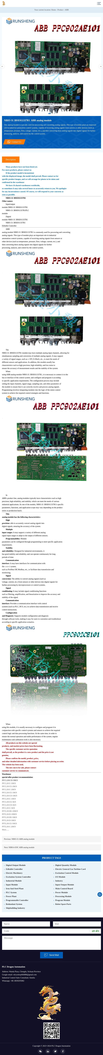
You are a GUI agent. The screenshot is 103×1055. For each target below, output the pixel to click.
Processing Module (63, 896)
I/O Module (60, 877)
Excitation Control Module (66, 873)
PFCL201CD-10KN (9, 796)
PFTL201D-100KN (9, 814)
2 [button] (52, 114)
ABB (67, 10)
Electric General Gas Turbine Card (70, 869)
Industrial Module (14, 881)
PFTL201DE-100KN (10, 811)
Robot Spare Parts (63, 904)
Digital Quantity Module (65, 865)
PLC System (11, 892)
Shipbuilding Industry (15, 908)
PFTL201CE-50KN (9, 824)
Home (53, 10)
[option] (51, 66)
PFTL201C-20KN (9, 827)
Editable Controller (14, 869)
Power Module (61, 892)
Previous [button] (2, 66)
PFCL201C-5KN (8, 808)
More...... (5, 830)
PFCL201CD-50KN (10, 780)
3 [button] (54, 114)
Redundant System (14, 904)
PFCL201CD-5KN (9, 805)
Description (11, 159)
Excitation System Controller (18, 877)
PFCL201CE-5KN (9, 802)
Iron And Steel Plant (14, 888)
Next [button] (101, 66)
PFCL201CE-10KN (9, 793)
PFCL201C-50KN (9, 783)
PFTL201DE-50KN (9, 817)
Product (60, 10)
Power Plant (11, 896)
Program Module (62, 900)
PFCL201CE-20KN (9, 786)
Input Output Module (64, 885)
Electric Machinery (14, 873)
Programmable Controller (17, 900)
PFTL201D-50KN (9, 820)
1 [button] (49, 114)
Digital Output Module (16, 865)
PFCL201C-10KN (9, 799)
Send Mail (51, 955)
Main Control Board (64, 888)
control (7, 566)
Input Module (12, 885)
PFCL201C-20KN (9, 790)
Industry (59, 881)
